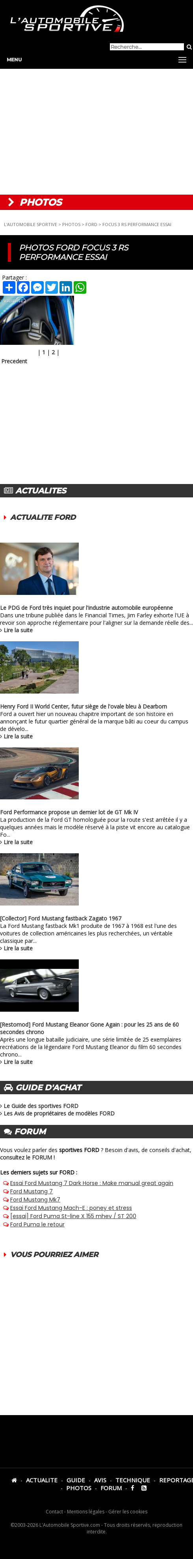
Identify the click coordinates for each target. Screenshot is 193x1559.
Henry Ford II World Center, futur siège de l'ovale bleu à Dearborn (83, 706)
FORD (91, 224)
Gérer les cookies (127, 1511)
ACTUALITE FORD (43, 517)
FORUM (111, 1488)
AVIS (100, 1480)
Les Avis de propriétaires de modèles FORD (59, 1113)
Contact (54, 1511)
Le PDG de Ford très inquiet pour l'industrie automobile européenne (86, 607)
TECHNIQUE (132, 1480)
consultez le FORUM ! (27, 1157)
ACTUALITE (42, 1480)
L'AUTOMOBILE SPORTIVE (30, 224)
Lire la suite (18, 630)
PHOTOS (71, 224)
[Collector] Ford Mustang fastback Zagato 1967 (60, 918)
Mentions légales (85, 1511)
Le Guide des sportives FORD (41, 1106)
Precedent (14, 361)
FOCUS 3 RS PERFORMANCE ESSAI (136, 224)
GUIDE (76, 1480)
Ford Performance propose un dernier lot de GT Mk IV (69, 812)
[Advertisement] (96, 132)
